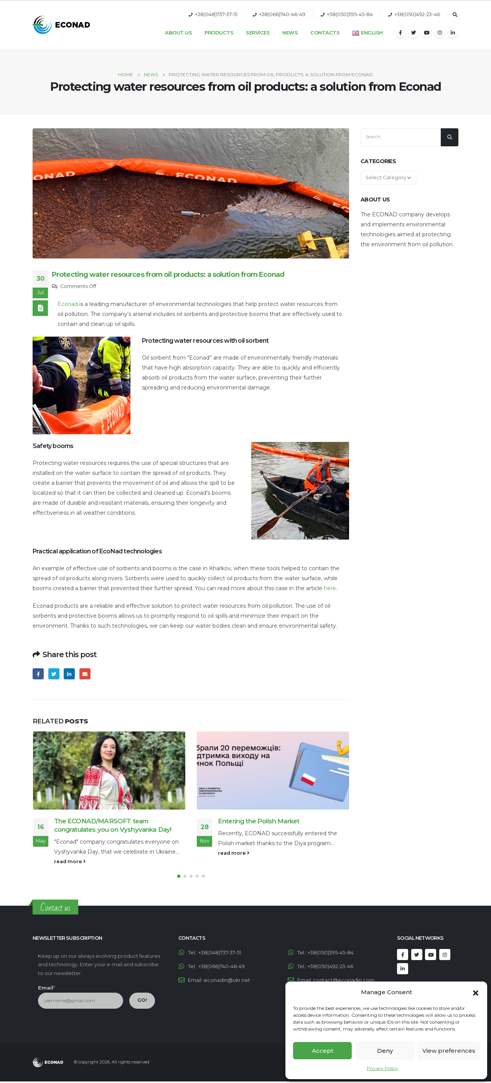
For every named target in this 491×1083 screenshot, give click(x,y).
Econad (68, 304)
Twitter (53, 673)
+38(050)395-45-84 (350, 14)
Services (258, 32)
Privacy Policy (382, 1068)
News (290, 32)
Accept (322, 1050)
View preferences (448, 1050)
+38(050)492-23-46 (417, 14)
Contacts (324, 32)
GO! (142, 1001)
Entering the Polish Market (258, 821)
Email (85, 673)
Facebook (38, 673)
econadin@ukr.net (227, 981)
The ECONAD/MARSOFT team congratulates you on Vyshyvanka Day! (112, 825)
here (330, 588)
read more (70, 861)
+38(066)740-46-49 (282, 14)
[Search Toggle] (454, 15)
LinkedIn (69, 673)
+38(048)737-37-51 (216, 14)
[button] (475, 992)
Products (218, 32)
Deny (385, 1050)
